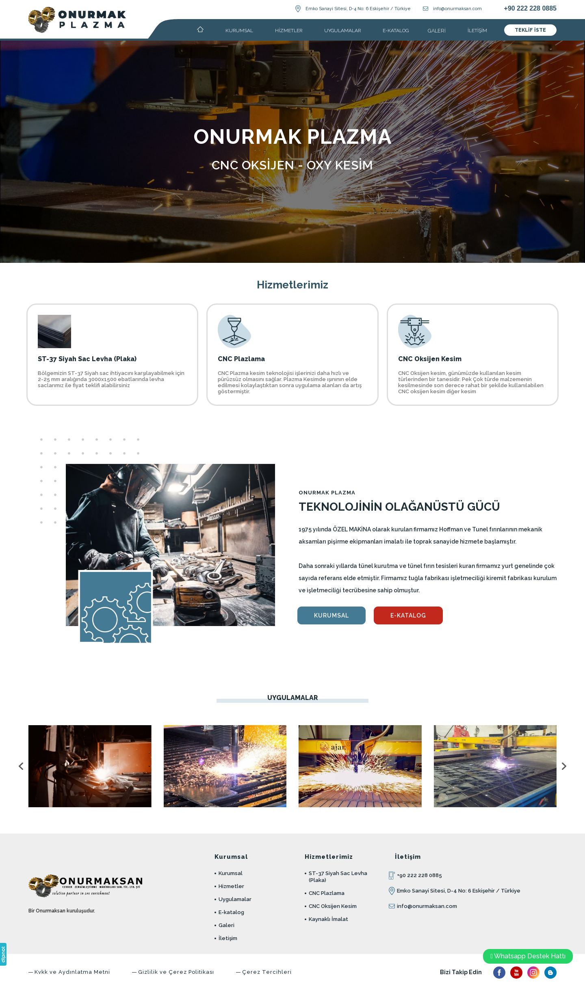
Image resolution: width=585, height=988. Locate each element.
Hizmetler (231, 886)
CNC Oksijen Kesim (333, 906)
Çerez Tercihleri (267, 972)
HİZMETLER (288, 30)
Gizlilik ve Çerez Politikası (176, 972)
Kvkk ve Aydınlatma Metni (72, 972)
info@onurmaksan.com (457, 8)
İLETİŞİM (477, 30)
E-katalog (231, 912)
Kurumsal (231, 873)
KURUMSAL (239, 30)
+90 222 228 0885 (530, 8)
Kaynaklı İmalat (328, 919)
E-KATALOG (396, 30)
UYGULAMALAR (342, 30)
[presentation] (22, 766)
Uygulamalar (235, 899)
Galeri (226, 925)
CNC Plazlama (326, 893)
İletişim (228, 938)
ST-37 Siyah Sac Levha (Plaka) (338, 876)
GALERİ (437, 31)
